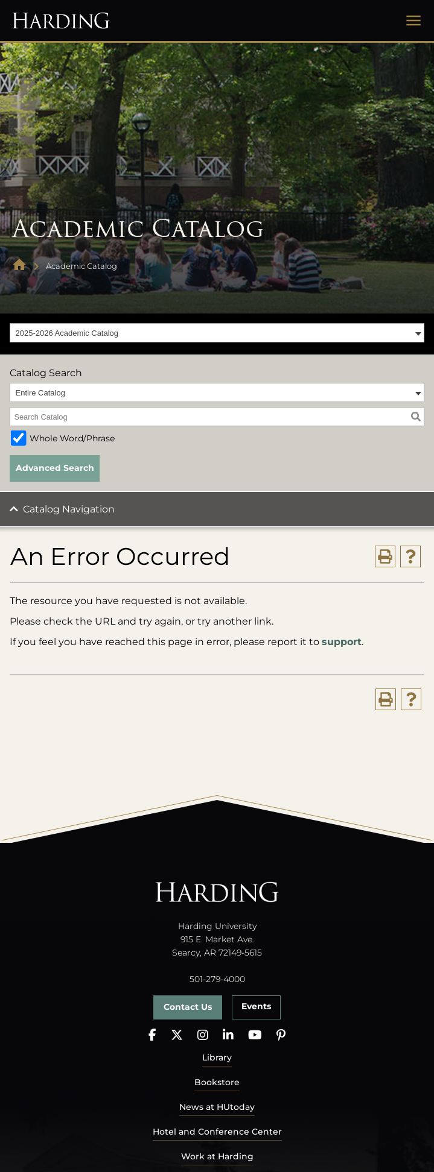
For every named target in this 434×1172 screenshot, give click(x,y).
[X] (177, 1035)
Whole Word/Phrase (72, 438)
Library (217, 1057)
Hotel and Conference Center (217, 1131)
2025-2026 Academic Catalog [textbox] (67, 333)
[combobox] (217, 332)
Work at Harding (217, 1156)
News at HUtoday (217, 1106)
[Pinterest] (281, 1035)
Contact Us (188, 1007)
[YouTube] (255, 1035)
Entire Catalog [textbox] (40, 392)
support (342, 641)
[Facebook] (152, 1035)
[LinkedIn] (228, 1035)
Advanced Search (55, 467)
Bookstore (217, 1082)
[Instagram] (202, 1035)
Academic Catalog (81, 266)
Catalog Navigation (69, 509)
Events (256, 1006)
